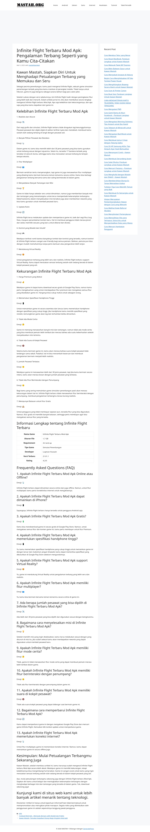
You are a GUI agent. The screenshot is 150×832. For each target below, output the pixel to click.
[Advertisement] (75, 25)
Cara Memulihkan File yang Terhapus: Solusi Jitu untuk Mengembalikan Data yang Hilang (118, 220)
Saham (74, 5)
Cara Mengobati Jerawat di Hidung (118, 75)
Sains (83, 5)
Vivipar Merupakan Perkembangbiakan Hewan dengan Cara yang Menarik (115, 202)
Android (65, 5)
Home (55, 5)
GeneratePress (88, 829)
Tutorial (114, 5)
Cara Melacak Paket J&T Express (117, 65)
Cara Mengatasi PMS (112, 109)
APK (20, 814)
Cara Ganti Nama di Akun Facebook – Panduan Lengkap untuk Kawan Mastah (116, 115)
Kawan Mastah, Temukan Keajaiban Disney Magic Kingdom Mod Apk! (43, 818)
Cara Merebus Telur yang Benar (117, 55)
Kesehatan (103, 5)
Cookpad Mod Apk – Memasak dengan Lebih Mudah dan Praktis (41, 816)
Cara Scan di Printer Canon (115, 90)
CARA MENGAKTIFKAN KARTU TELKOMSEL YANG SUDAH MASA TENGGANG (117, 103)
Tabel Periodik (126, 5)
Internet (92, 5)
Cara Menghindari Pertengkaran (117, 214)
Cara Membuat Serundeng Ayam (117, 158)
